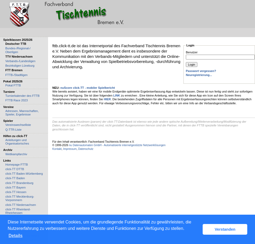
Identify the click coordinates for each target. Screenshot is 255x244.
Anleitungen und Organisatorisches (17, 141)
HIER (107, 99)
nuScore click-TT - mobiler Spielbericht (87, 87)
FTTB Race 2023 (16, 100)
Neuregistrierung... (199, 75)
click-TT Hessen (15, 192)
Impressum (70, 148)
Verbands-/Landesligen (20, 61)
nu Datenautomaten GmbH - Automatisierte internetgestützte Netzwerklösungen (117, 145)
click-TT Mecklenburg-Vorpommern (19, 198)
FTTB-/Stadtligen (16, 75)
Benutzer (192, 52)
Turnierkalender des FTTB (22, 95)
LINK (116, 95)
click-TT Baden (15, 178)
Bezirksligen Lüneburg (19, 65)
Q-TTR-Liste (13, 129)
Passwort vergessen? (201, 71)
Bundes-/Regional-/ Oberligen (17, 50)
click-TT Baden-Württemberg (24, 173)
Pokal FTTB (13, 85)
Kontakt (57, 148)
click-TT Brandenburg (19, 183)
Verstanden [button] (225, 229)
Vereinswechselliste (18, 124)
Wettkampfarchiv (16, 154)
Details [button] (15, 235)
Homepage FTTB (16, 164)
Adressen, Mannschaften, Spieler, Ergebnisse (22, 112)
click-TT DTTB (14, 169)
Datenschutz (85, 148)
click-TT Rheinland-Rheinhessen (18, 211)
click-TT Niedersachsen (20, 204)
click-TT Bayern (15, 187)
